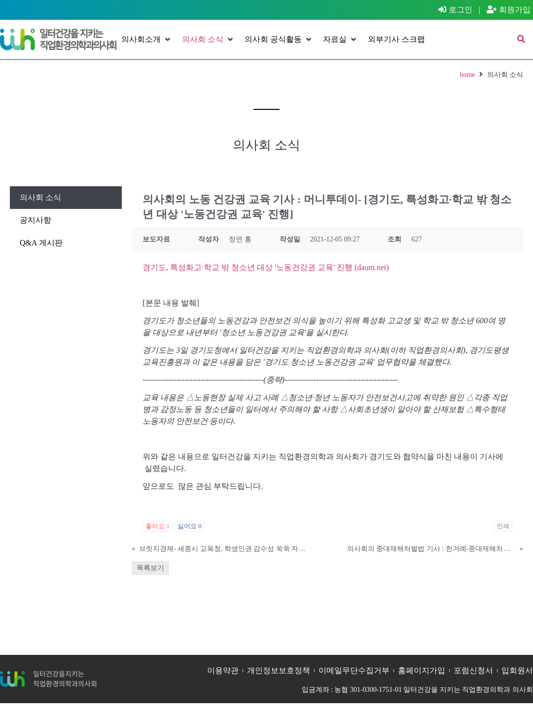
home (467, 74)
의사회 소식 (40, 197)
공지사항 (35, 220)
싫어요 (190, 526)
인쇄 (503, 526)
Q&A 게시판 (41, 242)
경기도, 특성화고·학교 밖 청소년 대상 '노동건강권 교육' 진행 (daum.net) (265, 267)
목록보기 (150, 568)
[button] (146, 39)
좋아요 (157, 526)
